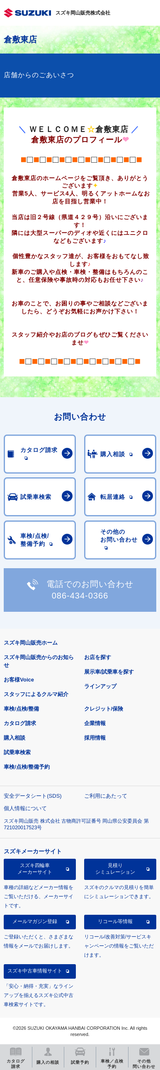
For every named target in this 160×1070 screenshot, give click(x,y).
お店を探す (97, 657)
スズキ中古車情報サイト (34, 971)
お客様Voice (19, 680)
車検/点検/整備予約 (27, 767)
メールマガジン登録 (34, 921)
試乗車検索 (17, 752)
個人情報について (25, 808)
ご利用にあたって (105, 796)
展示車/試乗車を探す (109, 672)
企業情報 (95, 723)
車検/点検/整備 (21, 709)
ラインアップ (100, 686)
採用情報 (95, 738)
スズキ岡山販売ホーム (31, 643)
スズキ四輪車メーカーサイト (34, 868)
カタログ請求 (20, 723)
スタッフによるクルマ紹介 (36, 694)
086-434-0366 (80, 595)
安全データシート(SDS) (32, 796)
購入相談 (14, 738)
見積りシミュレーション (115, 868)
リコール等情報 (115, 921)
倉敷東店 (20, 39)
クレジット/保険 (104, 709)
